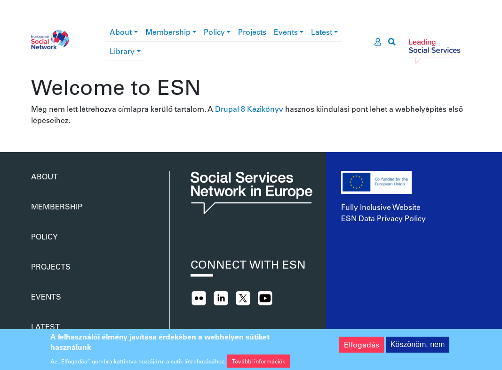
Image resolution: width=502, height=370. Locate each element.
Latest (321, 32)
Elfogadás (361, 347)
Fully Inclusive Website (381, 207)
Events (286, 32)
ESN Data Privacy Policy (383, 218)
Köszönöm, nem (417, 347)
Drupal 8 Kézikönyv (249, 109)
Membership (168, 32)
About (121, 32)
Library (122, 51)
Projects (252, 32)
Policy (214, 32)
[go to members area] (378, 41)
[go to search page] (392, 41)
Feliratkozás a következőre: (35, 129)
